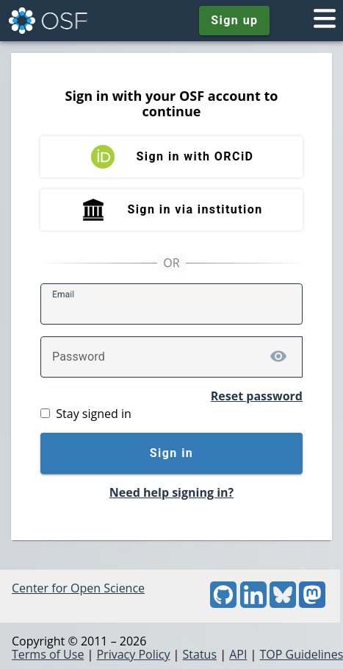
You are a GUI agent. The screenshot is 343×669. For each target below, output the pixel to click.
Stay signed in (93, 414)
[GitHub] (223, 603)
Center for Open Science (78, 588)
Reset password (257, 396)
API (238, 654)
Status (200, 654)
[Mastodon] (312, 603)
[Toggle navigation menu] (324, 20)
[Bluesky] (283, 603)
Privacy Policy (133, 654)
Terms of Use (48, 654)
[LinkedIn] (253, 603)
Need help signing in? (171, 492)
